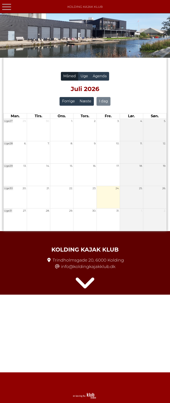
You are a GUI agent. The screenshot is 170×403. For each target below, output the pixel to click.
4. (141, 121)
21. (47, 188)
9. (95, 143)
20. (24, 188)
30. (48, 121)
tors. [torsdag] (85, 116)
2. (95, 121)
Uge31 (8, 210)
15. (71, 165)
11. (141, 143)
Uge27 (8, 121)
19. (164, 165)
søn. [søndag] (155, 116)
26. (164, 188)
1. (72, 121)
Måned (69, 76)
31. (117, 210)
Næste (85, 101)
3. (118, 121)
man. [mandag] (15, 116)
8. (72, 143)
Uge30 (8, 188)
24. (117, 188)
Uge (84, 76)
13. (24, 165)
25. (141, 188)
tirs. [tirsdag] (38, 116)
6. (25, 143)
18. (141, 165)
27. (24, 210)
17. (117, 165)
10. (117, 143)
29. (24, 121)
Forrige (68, 101)
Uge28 (8, 143)
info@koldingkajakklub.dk (88, 266)
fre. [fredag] (108, 116)
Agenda (100, 76)
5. (165, 121)
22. (71, 188)
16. (94, 165)
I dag (103, 101)
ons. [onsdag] (62, 116)
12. (164, 143)
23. (94, 188)
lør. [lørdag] (131, 116)
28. (48, 210)
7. (49, 143)
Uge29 (8, 165)
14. (48, 165)
